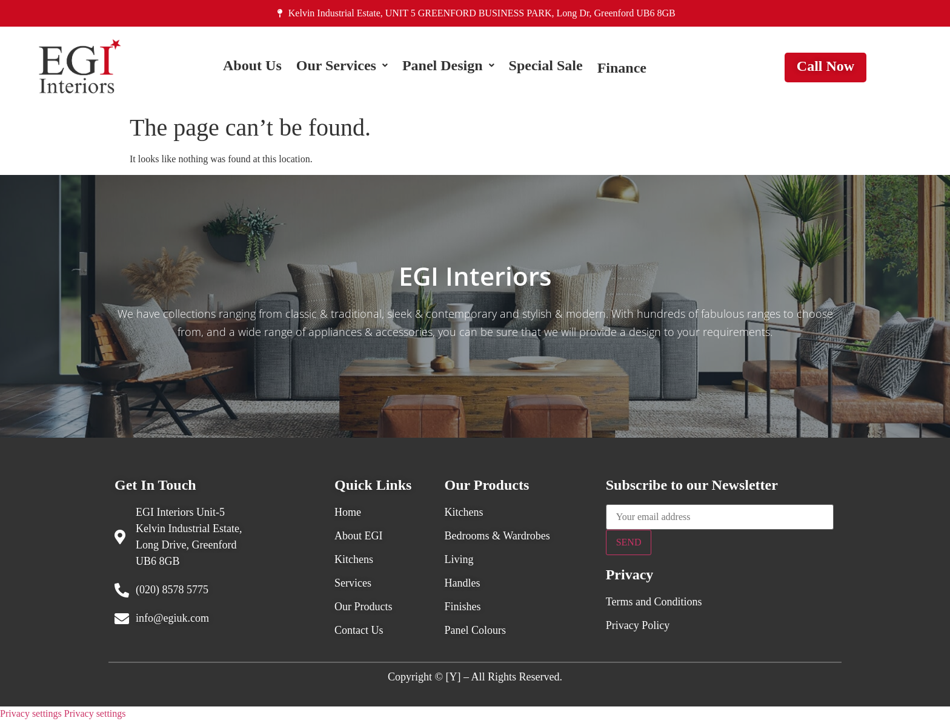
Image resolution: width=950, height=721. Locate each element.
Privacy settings (31, 713)
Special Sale (546, 68)
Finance (621, 68)
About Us (252, 68)
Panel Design (448, 68)
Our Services (342, 68)
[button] (342, 68)
